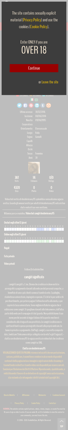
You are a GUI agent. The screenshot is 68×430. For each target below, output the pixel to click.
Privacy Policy (32, 20)
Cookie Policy (38, 27)
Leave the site (50, 82)
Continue (34, 68)
